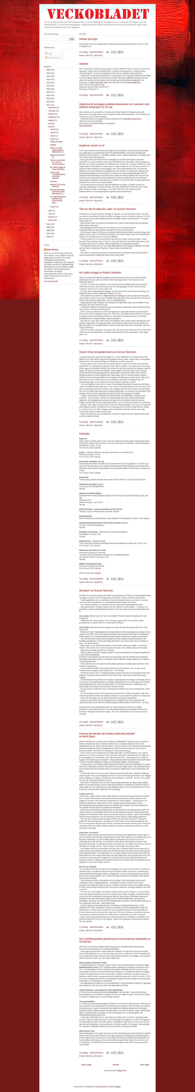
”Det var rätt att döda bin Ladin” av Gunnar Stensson (107, 209)
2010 (49, 224)
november (52, 111)
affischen (130, 78)
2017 (49, 86)
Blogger (118, 1087)
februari (51, 217)
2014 (49, 95)
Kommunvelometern (111, 949)
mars (50, 214)
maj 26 (53, 129)
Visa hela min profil (51, 281)
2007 (49, 234)
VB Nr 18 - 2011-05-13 (94, 56)
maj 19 (53, 133)
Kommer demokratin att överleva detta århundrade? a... (57, 192)
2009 (49, 227)
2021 (49, 73)
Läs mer (97, 448)
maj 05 (53, 207)
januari (51, 220)
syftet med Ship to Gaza (99, 82)
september (52, 117)
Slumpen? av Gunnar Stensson (96, 590)
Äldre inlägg (144, 1065)
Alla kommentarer (53, 58)
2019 (49, 80)
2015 (49, 92)
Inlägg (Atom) (121, 1071)
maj (50, 127)
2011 (49, 105)
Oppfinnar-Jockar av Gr (92, 145)
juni (49, 123)
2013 (49, 98)
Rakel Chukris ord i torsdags (114, 296)
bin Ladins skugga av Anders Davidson (100, 272)
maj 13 (53, 136)
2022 (49, 70)
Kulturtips (84, 433)
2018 (49, 83)
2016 (49, 89)
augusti (51, 120)
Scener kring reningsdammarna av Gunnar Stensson (107, 352)
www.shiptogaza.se (134, 82)
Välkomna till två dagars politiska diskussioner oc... (57, 150)
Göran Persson (52, 250)
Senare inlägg (86, 1065)
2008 (49, 230)
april (50, 211)
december (52, 108)
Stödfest (83, 63)
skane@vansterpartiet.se (132, 119)
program (98, 573)
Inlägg (49, 53)
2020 (49, 76)
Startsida (116, 1065)
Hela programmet (85, 126)
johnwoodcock (101, 1087)
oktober (51, 114)
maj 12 (53, 139)
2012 (49, 102)
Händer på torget (88, 39)
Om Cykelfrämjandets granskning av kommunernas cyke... (58, 200)
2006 (49, 237)
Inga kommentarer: (97, 52)
